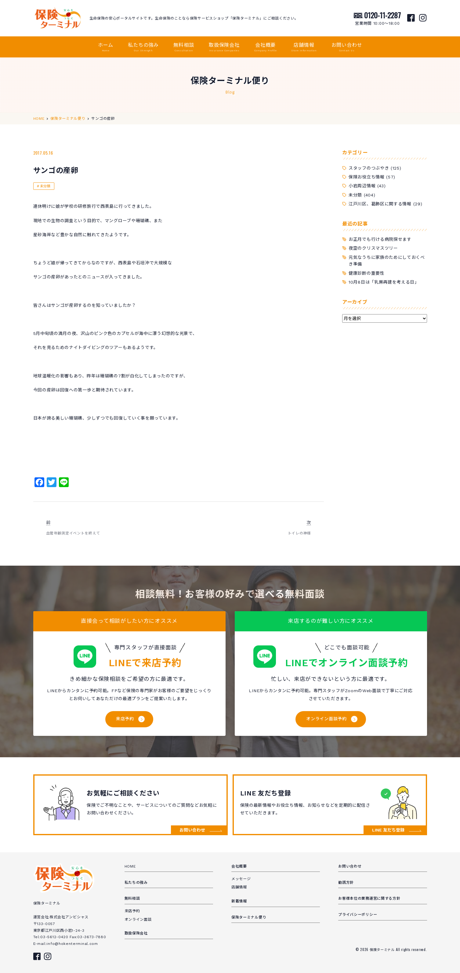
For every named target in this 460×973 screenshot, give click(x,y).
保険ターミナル (383, 949)
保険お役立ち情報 (367, 176)
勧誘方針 (346, 882)
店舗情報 (304, 47)
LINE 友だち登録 (388, 830)
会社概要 (265, 47)
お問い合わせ (346, 47)
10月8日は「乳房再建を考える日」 (384, 282)
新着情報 (239, 901)
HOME (130, 866)
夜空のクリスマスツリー (373, 248)
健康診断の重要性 (367, 273)
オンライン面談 (138, 919)
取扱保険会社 (224, 47)
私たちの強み (143, 47)
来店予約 (125, 718)
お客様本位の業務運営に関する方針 (369, 898)
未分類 (45, 186)
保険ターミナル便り (248, 917)
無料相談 (183, 47)
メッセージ (241, 879)
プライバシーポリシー (357, 914)
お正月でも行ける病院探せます (380, 239)
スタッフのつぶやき (369, 168)
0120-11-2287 (382, 14)
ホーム (105, 47)
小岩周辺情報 (362, 185)
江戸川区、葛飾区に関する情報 (380, 203)
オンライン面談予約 (326, 718)
